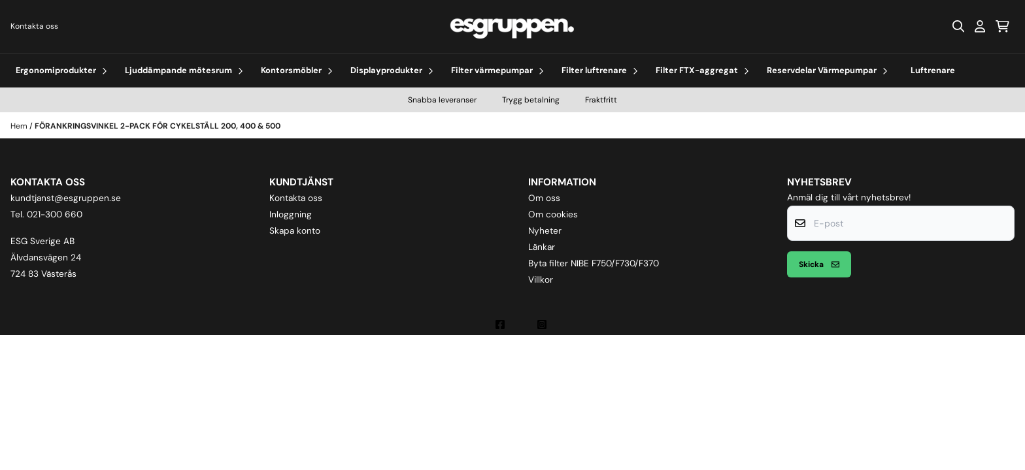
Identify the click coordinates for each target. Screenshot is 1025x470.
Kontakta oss (34, 26)
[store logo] (512, 26)
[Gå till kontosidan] (979, 26)
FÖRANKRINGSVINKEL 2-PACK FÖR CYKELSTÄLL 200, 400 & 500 (157, 126)
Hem (19, 126)
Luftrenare (933, 70)
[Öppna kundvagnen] (1002, 26)
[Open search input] (958, 26)
